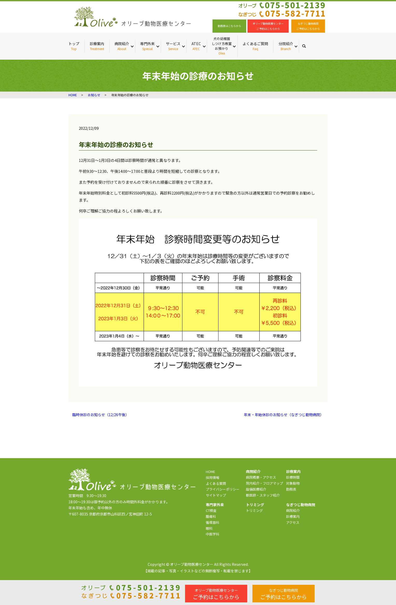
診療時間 (293, 477)
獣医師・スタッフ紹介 (263, 495)
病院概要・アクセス (261, 477)
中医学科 (212, 534)
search (306, 46)
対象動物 (293, 483)
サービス (173, 46)
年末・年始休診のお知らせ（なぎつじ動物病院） (284, 414)
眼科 (209, 528)
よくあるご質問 (255, 46)
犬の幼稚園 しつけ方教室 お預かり (221, 46)
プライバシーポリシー (222, 489)
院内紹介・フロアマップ (264, 483)
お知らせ (94, 95)
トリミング (254, 510)
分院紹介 (286, 46)
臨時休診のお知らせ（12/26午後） (100, 414)
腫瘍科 (211, 516)
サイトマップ (216, 495)
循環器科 (212, 522)
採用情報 (212, 477)
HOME (72, 95)
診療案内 (97, 46)
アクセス (292, 522)
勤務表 (291, 489)
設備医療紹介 (256, 489)
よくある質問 (216, 483)
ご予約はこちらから (216, 594)
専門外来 (147, 46)
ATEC (196, 46)
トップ (73, 46)
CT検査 (211, 510)
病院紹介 (122, 46)
